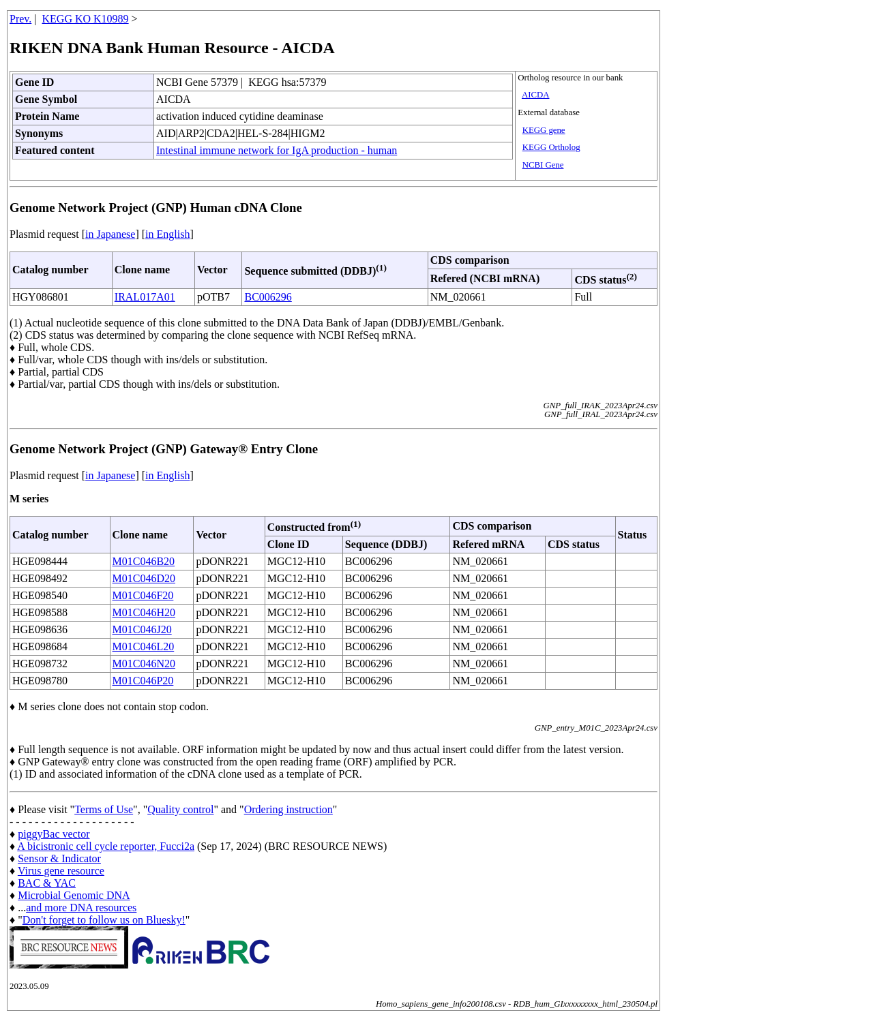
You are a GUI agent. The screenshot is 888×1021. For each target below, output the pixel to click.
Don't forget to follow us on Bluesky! (104, 920)
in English (167, 234)
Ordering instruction (288, 809)
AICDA (536, 95)
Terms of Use (103, 809)
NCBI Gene (543, 165)
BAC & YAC (47, 883)
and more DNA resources (81, 907)
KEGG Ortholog (551, 147)
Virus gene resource (61, 871)
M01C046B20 (144, 561)
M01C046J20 (142, 629)
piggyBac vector (53, 834)
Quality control (180, 809)
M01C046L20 (144, 646)
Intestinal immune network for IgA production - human (276, 150)
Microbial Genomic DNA (74, 895)
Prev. (20, 19)
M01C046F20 (143, 595)
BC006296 (267, 297)
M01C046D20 (144, 578)
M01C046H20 (144, 612)
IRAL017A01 (145, 297)
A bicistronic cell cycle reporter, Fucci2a (105, 846)
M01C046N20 (144, 663)
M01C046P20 (143, 680)
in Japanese (110, 234)
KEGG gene (543, 130)
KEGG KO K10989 (85, 19)
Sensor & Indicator (59, 858)
